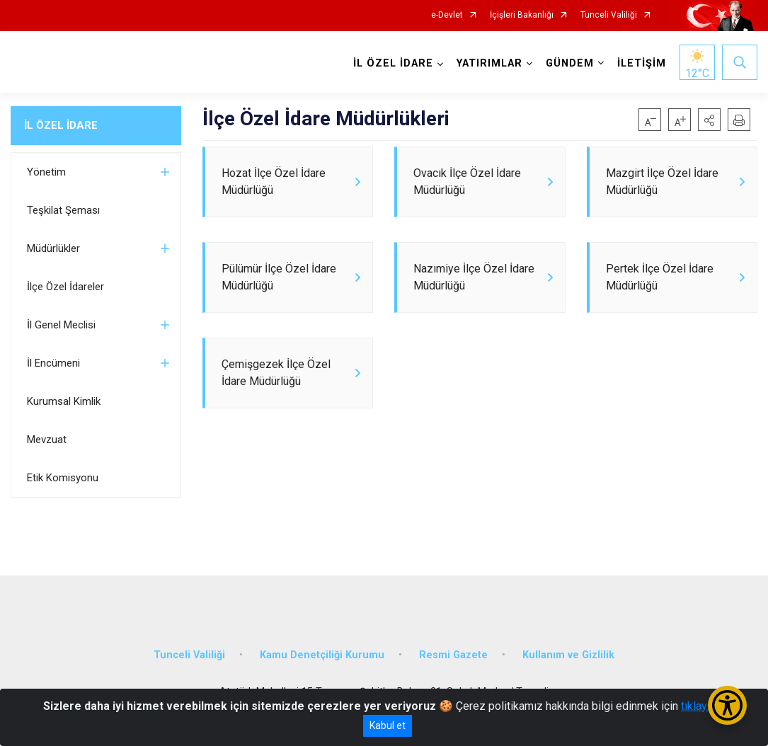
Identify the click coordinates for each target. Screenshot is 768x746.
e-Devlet (447, 15)
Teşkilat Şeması (63, 210)
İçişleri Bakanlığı (522, 15)
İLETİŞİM (641, 63)
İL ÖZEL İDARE (61, 125)
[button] (709, 119)
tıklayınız (703, 706)
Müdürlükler (53, 248)
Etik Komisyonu (62, 477)
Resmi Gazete (453, 655)
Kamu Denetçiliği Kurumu (322, 655)
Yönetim (46, 172)
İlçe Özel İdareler (65, 286)
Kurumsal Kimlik (64, 401)
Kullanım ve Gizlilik (568, 655)
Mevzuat (47, 439)
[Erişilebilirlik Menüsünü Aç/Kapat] (727, 705)
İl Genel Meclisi (61, 325)
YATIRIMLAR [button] (489, 63)
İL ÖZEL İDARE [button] (393, 63)
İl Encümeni (53, 363)
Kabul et (387, 725)
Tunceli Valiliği (608, 15)
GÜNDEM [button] (570, 63)
